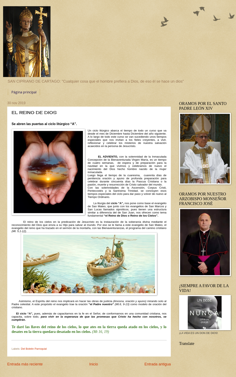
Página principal (23, 92)
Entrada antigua (157, 364)
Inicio (93, 364)
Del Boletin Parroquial (34, 348)
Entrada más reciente (25, 364)
